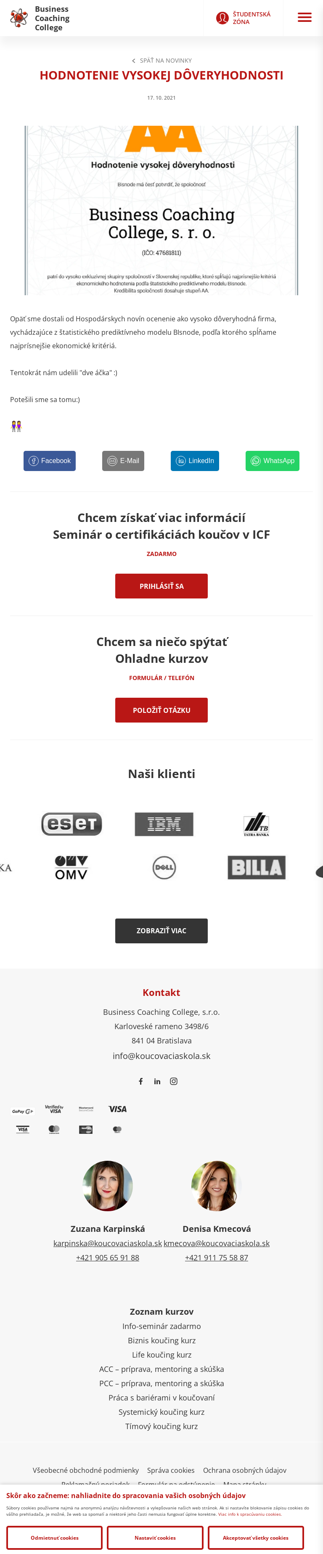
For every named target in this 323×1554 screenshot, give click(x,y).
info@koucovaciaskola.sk (162, 1056)
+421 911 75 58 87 (216, 1257)
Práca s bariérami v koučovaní (162, 1398)
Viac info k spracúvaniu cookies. (250, 1514)
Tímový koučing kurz (161, 1426)
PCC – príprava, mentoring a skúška (161, 1383)
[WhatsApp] (272, 461)
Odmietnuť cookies (55, 1537)
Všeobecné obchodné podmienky (86, 1470)
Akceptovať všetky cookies (256, 1537)
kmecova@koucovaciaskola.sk (217, 1243)
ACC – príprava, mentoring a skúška (161, 1369)
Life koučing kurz (161, 1355)
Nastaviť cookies (155, 1537)
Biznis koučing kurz (162, 1340)
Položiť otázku (162, 710)
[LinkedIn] (195, 461)
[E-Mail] (123, 461)
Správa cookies (171, 1470)
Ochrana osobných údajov (244, 1470)
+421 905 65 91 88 (107, 1257)
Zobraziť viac (161, 930)
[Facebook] (50, 461)
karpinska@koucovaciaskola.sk (107, 1243)
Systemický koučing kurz (161, 1412)
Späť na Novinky (161, 60)
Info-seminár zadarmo (161, 1326)
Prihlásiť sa (162, 586)
